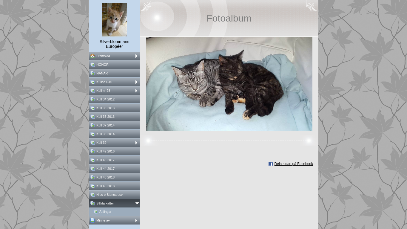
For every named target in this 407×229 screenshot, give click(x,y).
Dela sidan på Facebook (294, 164)
